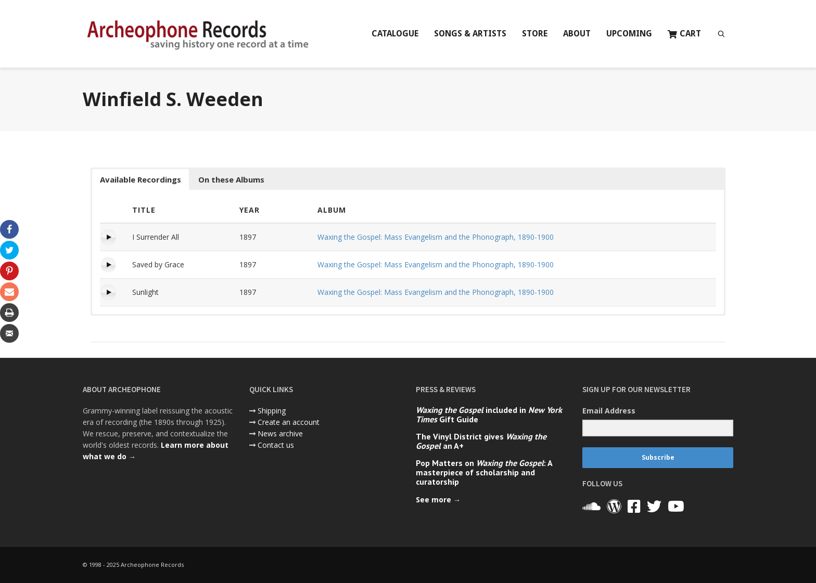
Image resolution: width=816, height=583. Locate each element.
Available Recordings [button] (140, 179)
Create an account (289, 422)
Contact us (276, 445)
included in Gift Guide (489, 414)
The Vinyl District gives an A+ (481, 441)
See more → (438, 499)
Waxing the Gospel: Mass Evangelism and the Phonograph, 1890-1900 (435, 237)
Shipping (272, 411)
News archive (280, 433)
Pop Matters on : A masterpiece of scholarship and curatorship (484, 472)
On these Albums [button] (231, 179)
